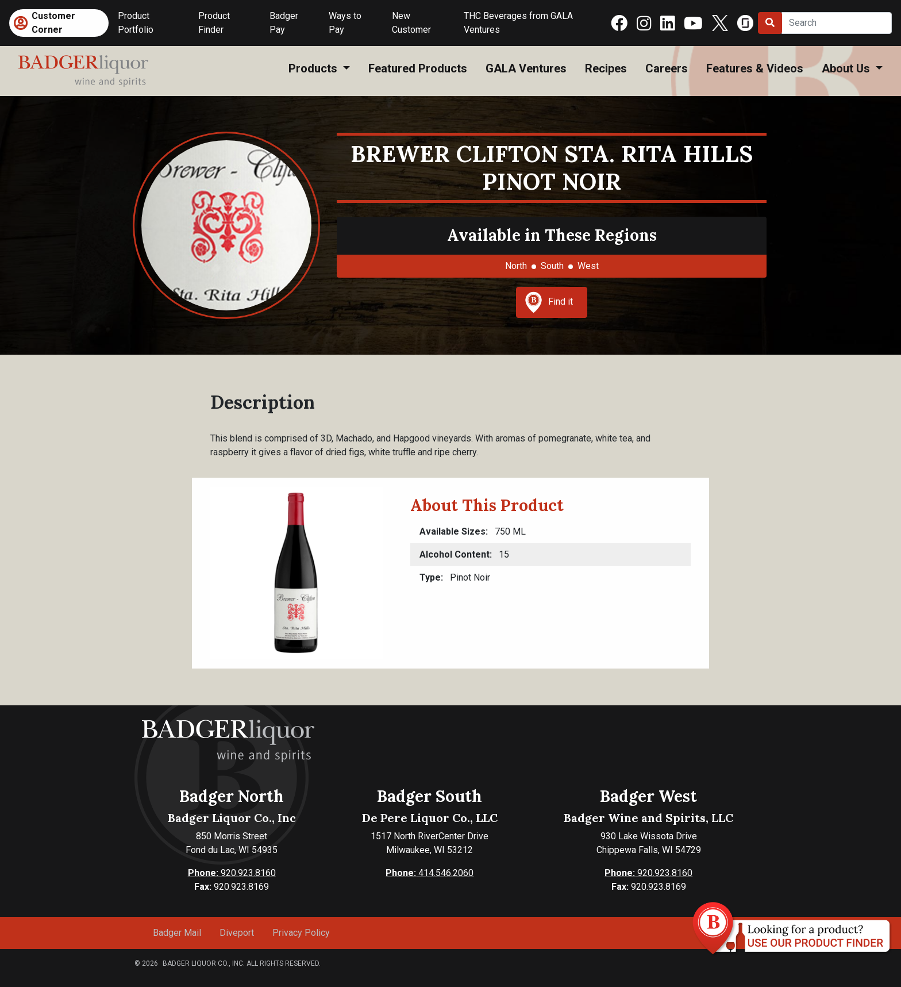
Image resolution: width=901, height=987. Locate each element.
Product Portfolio (135, 22)
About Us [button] (847, 68)
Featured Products (417, 68)
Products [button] (314, 68)
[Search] (836, 23)
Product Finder (214, 22)
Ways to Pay (345, 22)
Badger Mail (177, 932)
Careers (666, 68)
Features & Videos (754, 68)
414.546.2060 (429, 872)
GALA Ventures (526, 68)
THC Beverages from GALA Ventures (518, 22)
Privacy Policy (301, 932)
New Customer (411, 22)
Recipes (606, 68)
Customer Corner (53, 22)
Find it (549, 302)
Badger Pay (283, 22)
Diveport (237, 932)
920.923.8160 (232, 872)
